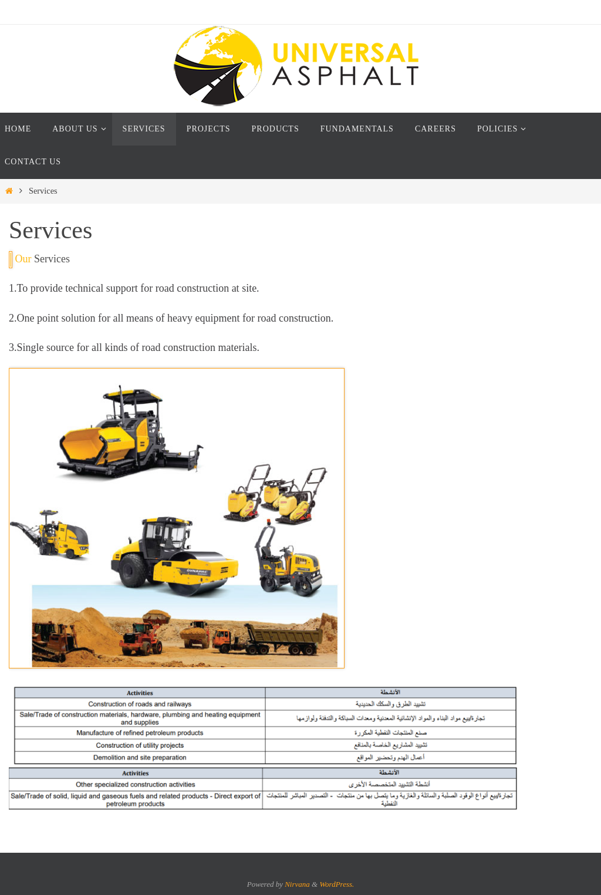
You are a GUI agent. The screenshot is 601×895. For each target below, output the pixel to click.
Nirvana (297, 884)
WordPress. (336, 884)
